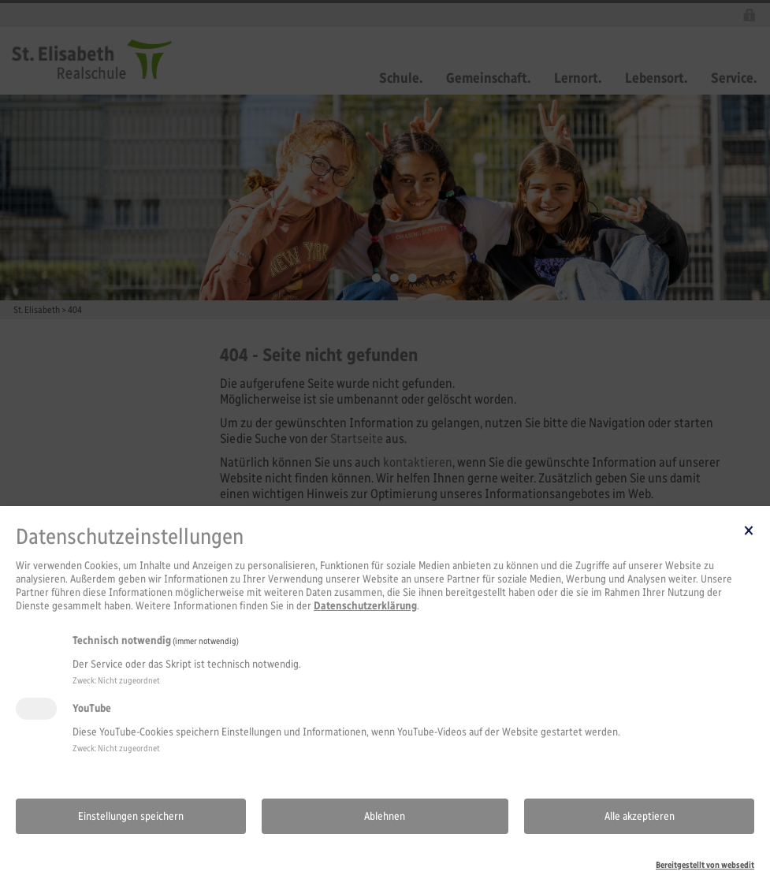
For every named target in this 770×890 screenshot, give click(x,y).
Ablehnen (384, 816)
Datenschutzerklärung (365, 606)
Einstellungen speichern (131, 816)
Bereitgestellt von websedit (705, 864)
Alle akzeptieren (639, 816)
